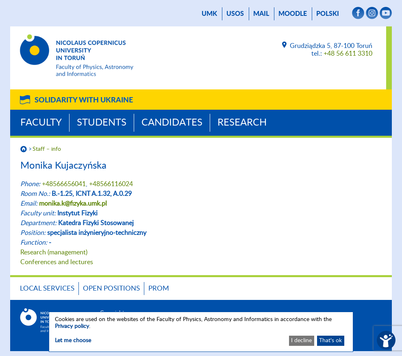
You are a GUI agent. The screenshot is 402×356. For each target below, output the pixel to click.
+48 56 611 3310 (348, 53)
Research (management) (53, 252)
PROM (158, 288)
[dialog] (201, 332)
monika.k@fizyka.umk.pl (73, 203)
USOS (235, 14)
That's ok (330, 340)
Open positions (111, 288)
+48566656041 (64, 184)
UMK (209, 14)
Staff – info (47, 149)
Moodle (292, 14)
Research (242, 123)
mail (261, 14)
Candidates (171, 123)
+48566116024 (111, 184)
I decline (301, 340)
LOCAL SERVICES (47, 288)
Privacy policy (72, 326)
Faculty (41, 123)
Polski (327, 14)
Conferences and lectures (56, 262)
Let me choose (73, 340)
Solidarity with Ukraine (84, 100)
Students (101, 123)
